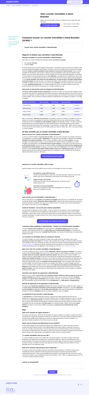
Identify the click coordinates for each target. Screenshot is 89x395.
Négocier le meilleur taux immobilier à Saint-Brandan (14, 38)
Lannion (32, 244)
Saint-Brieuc (25, 244)
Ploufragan (73, 246)
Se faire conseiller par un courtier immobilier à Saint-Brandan (14, 43)
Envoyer (52, 372)
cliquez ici (70, 375)
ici (22, 79)
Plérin (63, 246)
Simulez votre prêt (75, 2)
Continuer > (77, 105)
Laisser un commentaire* (52, 365)
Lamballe (67, 246)
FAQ (9, 46)
